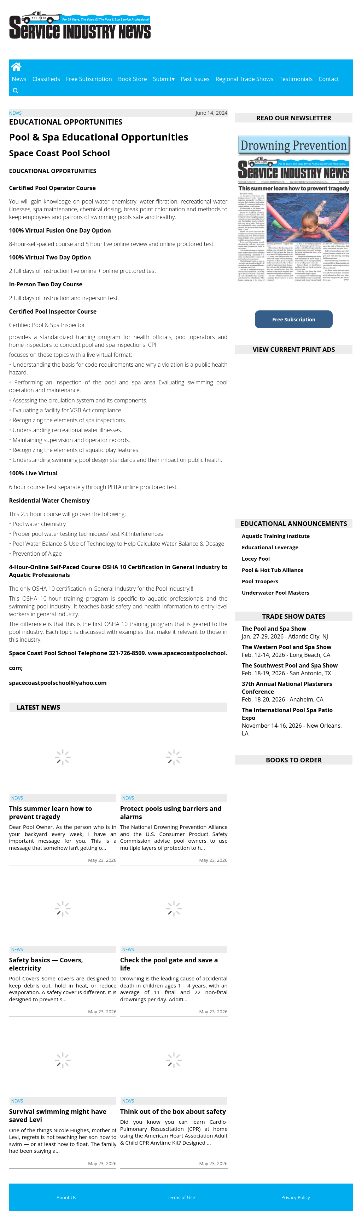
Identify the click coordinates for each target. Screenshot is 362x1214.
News (19, 79)
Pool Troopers (260, 581)
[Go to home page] (16, 66)
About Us (66, 1197)
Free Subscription (89, 79)
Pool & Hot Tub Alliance (272, 569)
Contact (329, 79)
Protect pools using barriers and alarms (171, 812)
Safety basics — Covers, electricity (46, 964)
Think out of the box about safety (173, 1111)
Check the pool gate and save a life (169, 964)
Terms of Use (181, 1197)
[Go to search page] (15, 90)
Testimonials (296, 79)
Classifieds (46, 79)
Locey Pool (256, 558)
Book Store (132, 79)
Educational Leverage (270, 547)
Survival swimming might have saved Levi (58, 1115)
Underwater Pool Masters (275, 592)
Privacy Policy (295, 1197)
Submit (162, 79)
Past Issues (195, 79)
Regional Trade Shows (245, 79)
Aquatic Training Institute (276, 535)
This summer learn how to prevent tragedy (50, 812)
